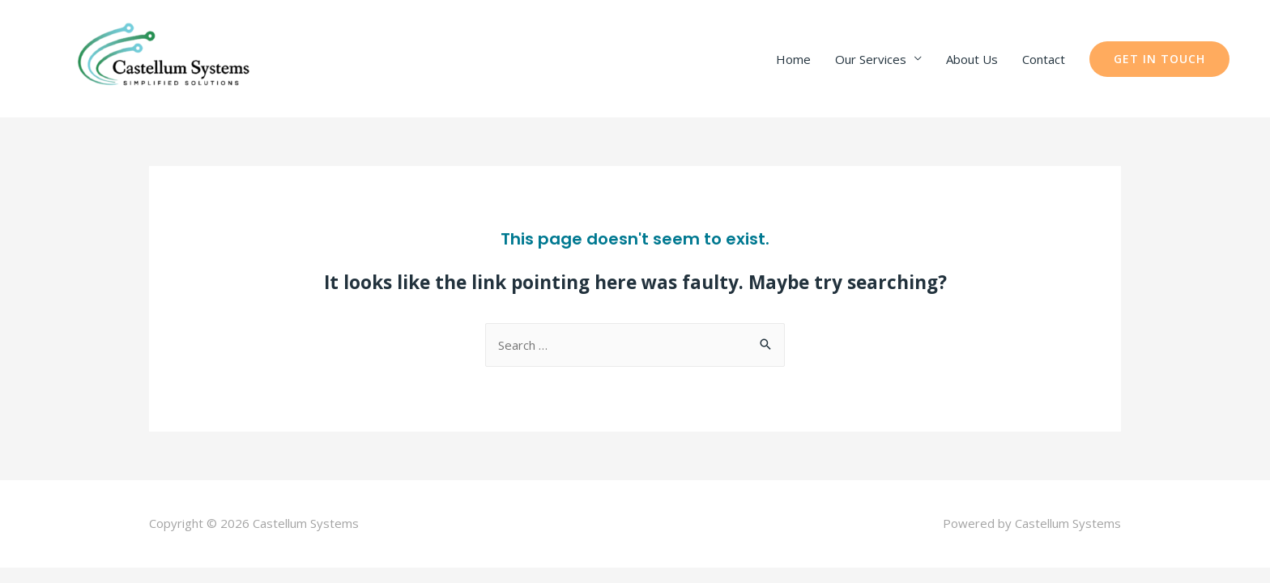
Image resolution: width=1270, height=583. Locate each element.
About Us (972, 59)
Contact (1043, 59)
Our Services (870, 59)
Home (793, 59)
